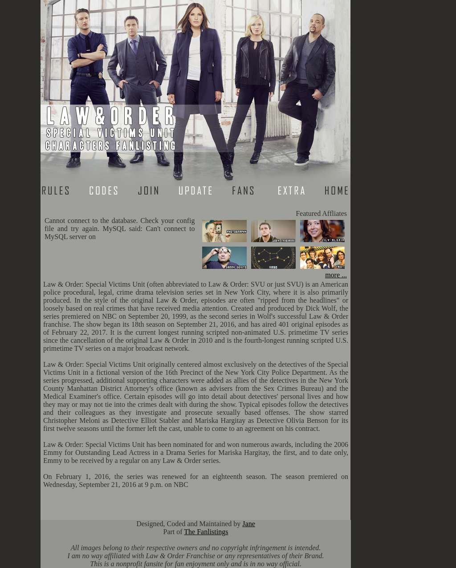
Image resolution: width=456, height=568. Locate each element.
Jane (248, 523)
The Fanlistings (206, 532)
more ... (336, 275)
